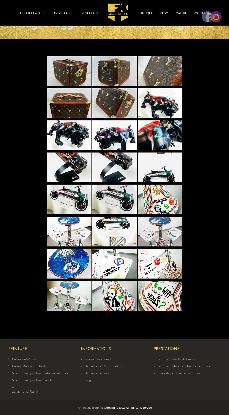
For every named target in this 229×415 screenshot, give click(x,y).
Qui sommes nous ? (98, 359)
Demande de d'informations (103, 366)
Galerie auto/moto (24, 359)
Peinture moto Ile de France (176, 359)
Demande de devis (97, 373)
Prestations (89, 13)
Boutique (145, 13)
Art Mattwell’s (32, 13)
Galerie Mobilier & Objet (28, 366)
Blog (164, 13)
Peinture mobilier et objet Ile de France (184, 366)
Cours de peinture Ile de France (178, 373)
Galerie (181, 13)
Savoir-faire (62, 13)
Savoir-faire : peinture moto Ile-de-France (40, 373)
